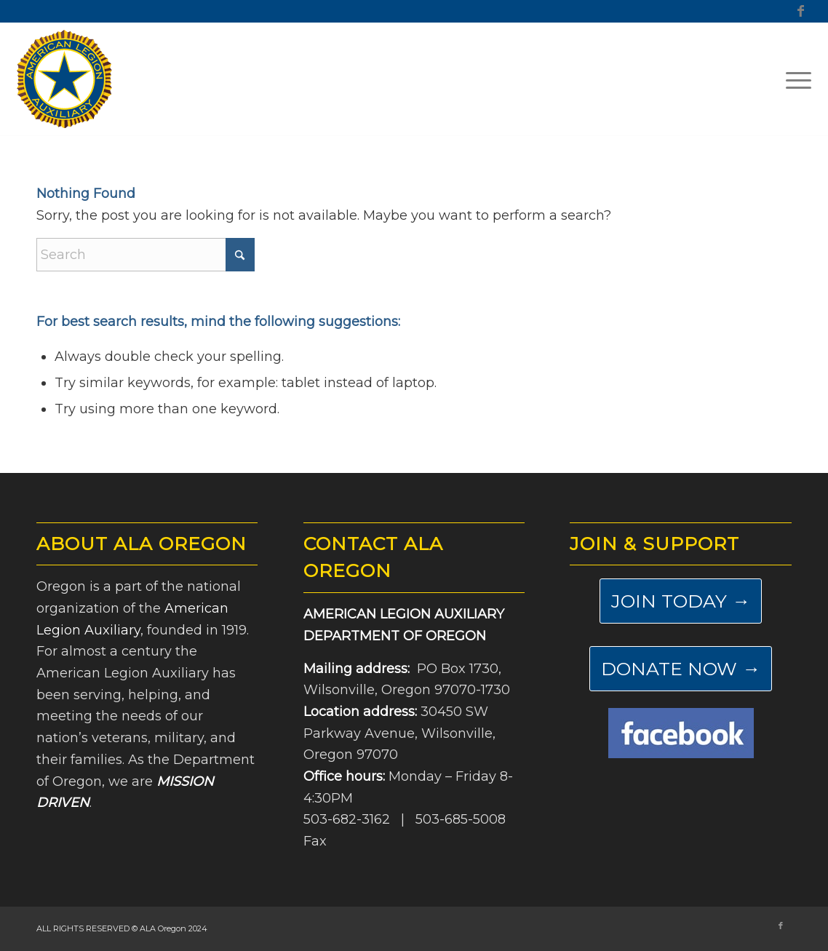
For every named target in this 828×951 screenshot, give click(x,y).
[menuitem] (793, 79)
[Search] (145, 254)
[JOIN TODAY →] (681, 601)
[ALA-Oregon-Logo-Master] (65, 79)
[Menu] (793, 79)
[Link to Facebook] (800, 11)
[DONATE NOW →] (680, 668)
